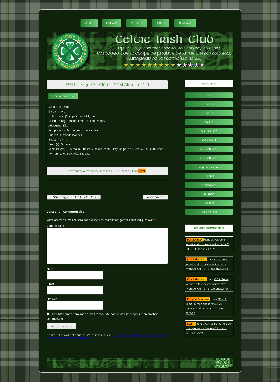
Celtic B (209, 104)
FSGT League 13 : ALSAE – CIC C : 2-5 (73, 197)
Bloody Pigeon (156, 197)
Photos (160, 23)
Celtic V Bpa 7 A (209, 149)
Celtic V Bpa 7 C (209, 158)
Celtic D (209, 122)
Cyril (142, 171)
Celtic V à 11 (209, 140)
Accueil (89, 23)
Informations (209, 185)
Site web (52, 299)
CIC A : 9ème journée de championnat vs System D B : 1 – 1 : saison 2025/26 (208, 328)
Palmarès (111, 23)
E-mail (52, 284)
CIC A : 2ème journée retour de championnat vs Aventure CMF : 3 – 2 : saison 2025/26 (207, 264)
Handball (209, 176)
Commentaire (56, 225)
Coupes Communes (209, 167)
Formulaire (185, 23)
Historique (137, 23)
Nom (51, 268)
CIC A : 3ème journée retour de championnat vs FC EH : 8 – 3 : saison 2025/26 (207, 244)
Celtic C (110, 171)
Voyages (209, 203)
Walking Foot (209, 211)
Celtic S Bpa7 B (209, 131)
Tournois (209, 194)
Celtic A (209, 95)
